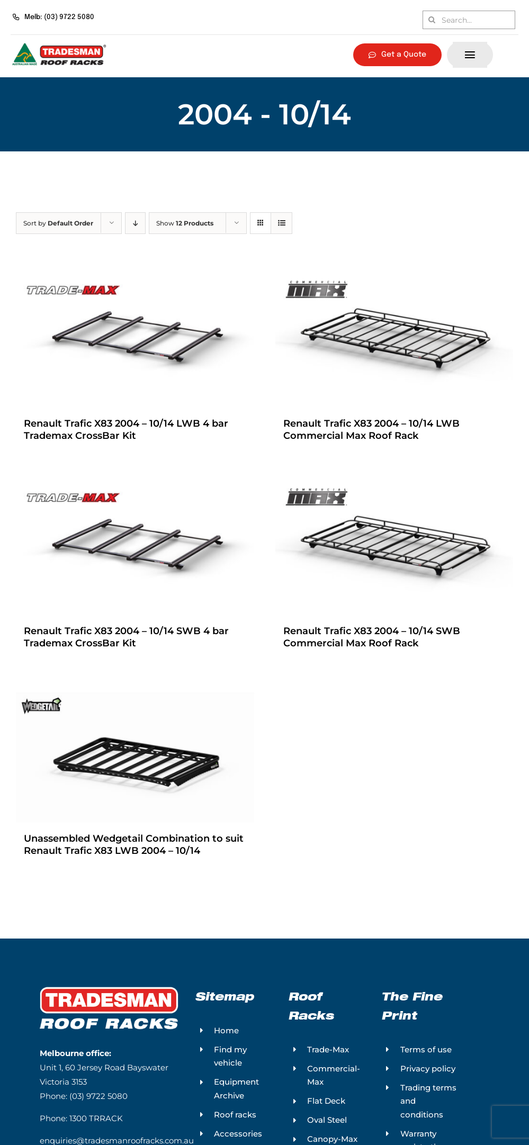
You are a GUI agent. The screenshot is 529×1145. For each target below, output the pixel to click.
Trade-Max (328, 1054)
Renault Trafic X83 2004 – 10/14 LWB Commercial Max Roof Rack (371, 431)
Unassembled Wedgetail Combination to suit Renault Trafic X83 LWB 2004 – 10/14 (134, 849)
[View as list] (281, 223)
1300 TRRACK (96, 1123)
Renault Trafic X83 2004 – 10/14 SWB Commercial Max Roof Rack (371, 640)
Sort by (58, 223)
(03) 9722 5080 (98, 1101)
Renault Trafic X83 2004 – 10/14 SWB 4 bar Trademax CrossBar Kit (126, 640)
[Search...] (469, 20)
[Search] (432, 20)
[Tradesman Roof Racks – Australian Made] (59, 44)
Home (226, 1035)
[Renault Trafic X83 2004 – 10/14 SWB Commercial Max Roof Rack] (394, 546)
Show (184, 223)
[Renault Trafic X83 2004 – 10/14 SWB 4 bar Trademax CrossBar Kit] (135, 546)
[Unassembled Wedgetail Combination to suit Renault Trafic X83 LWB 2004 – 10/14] (135, 755)
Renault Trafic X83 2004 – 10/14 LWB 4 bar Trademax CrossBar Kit (126, 431)
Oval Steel (327, 1125)
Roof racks (235, 1119)
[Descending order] (135, 223)
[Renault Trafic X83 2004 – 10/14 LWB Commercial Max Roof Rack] (394, 337)
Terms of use (426, 1054)
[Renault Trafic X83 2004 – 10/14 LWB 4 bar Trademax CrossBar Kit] (135, 337)
